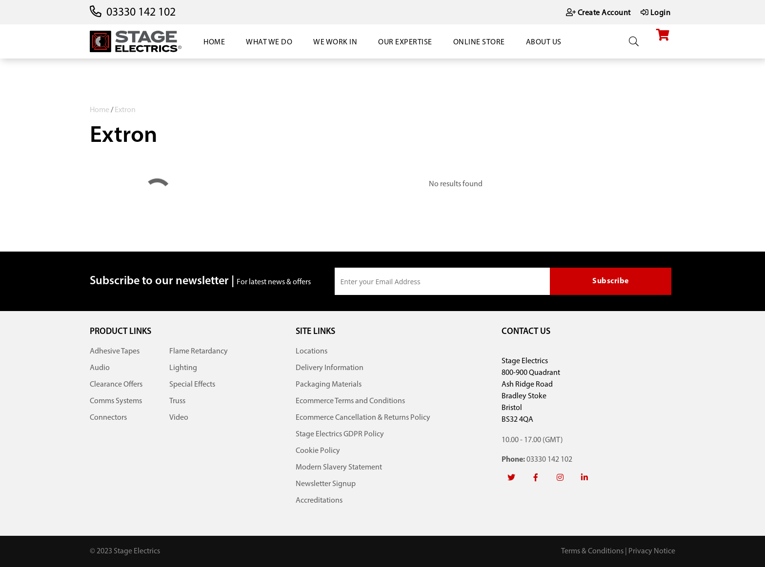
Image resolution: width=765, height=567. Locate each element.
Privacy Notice (651, 551)
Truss (177, 401)
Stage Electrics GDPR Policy (340, 434)
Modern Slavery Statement (339, 467)
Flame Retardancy (198, 351)
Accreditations (319, 501)
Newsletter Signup (326, 484)
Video (178, 418)
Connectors (108, 418)
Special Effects (192, 385)
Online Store (479, 42)
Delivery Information (329, 368)
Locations (311, 351)
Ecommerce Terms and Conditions (350, 401)
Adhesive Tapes (115, 351)
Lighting (183, 368)
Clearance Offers (116, 385)
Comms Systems (116, 401)
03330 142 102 (141, 13)
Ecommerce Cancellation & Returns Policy (363, 418)
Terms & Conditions (592, 551)
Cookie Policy (318, 451)
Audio (100, 368)
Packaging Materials (329, 385)
